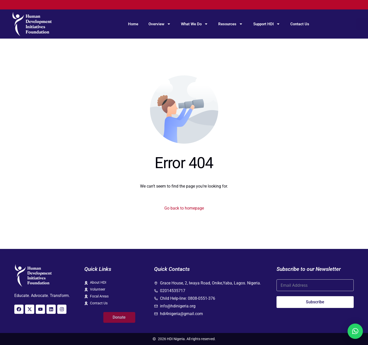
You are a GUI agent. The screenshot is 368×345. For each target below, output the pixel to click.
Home (133, 24)
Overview (159, 23)
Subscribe (315, 302)
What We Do (194, 23)
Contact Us (299, 24)
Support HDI (266, 23)
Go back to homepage (184, 208)
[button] (355, 331)
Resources (230, 23)
